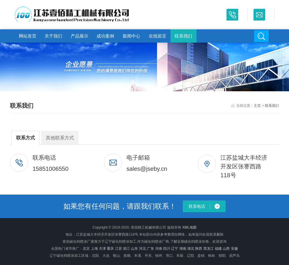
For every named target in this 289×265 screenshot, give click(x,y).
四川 (166, 249)
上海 (94, 249)
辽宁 (174, 249)
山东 (134, 249)
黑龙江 (208, 249)
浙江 (126, 249)
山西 (226, 249)
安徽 (234, 249)
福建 (218, 249)
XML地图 (189, 227)
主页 (257, 106)
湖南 (182, 249)
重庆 (110, 249)
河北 (142, 249)
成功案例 (105, 35)
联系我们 (183, 35)
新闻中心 (131, 35)
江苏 (118, 249)
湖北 (190, 249)
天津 (102, 249)
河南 (158, 249)
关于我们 (53, 35)
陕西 (198, 249)
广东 (150, 249)
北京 (86, 249)
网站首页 (27, 35)
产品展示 (79, 35)
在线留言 (157, 35)
